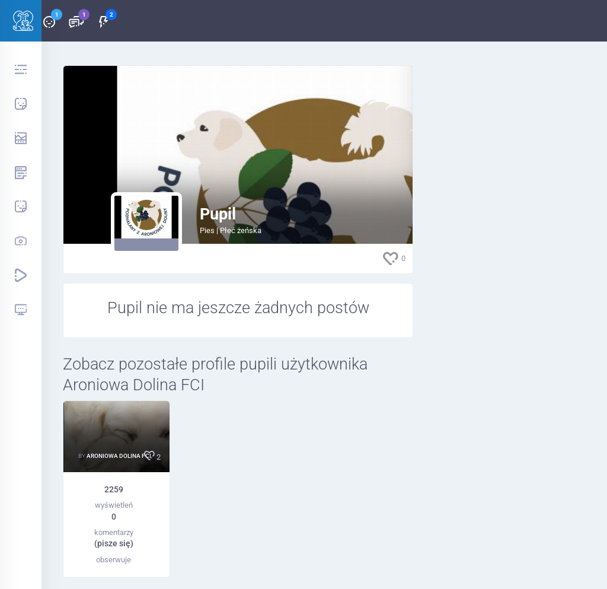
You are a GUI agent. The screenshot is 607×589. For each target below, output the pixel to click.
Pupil (218, 214)
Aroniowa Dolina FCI (119, 456)
